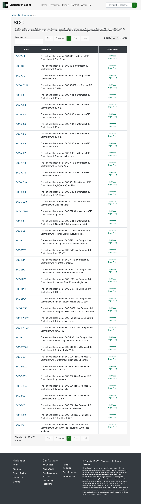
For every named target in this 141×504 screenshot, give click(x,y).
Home (44, 5)
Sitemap (17, 481)
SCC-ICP (20, 260)
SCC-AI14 (21, 172)
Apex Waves (48, 469)
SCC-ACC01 (22, 85)
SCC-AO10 (21, 182)
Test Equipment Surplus (50, 475)
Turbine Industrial (67, 466)
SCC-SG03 (21, 376)
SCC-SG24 (21, 395)
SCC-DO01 (21, 231)
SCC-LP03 (21, 289)
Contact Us (18, 477)
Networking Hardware (48, 482)
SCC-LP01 (21, 269)
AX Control (48, 464)
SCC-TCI (20, 424)
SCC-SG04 (21, 386)
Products (54, 5)
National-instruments (21, 15)
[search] (119, 5)
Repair (65, 5)
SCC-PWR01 (22, 308)
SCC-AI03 (21, 114)
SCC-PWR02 (22, 318)
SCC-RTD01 (22, 347)
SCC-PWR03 (22, 328)
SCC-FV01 (21, 250)
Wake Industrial (70, 472)
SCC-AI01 (21, 95)
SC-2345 (20, 56)
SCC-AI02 (21, 104)
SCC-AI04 (21, 124)
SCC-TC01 (21, 405)
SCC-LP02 (21, 279)
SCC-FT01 (21, 240)
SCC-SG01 (21, 357)
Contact (75, 5)
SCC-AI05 (21, 134)
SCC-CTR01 (22, 211)
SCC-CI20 (21, 192)
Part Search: (29, 40)
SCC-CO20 (21, 201)
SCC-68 (20, 66)
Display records (115, 38)
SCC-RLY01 (21, 337)
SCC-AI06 (21, 143)
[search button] (134, 5)
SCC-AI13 (21, 163)
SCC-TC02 (21, 415)
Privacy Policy (19, 473)
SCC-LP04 (21, 298)
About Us (86, 5)
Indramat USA (69, 476)
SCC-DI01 (21, 221)
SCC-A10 (20, 75)
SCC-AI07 (21, 153)
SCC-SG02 (21, 366)
